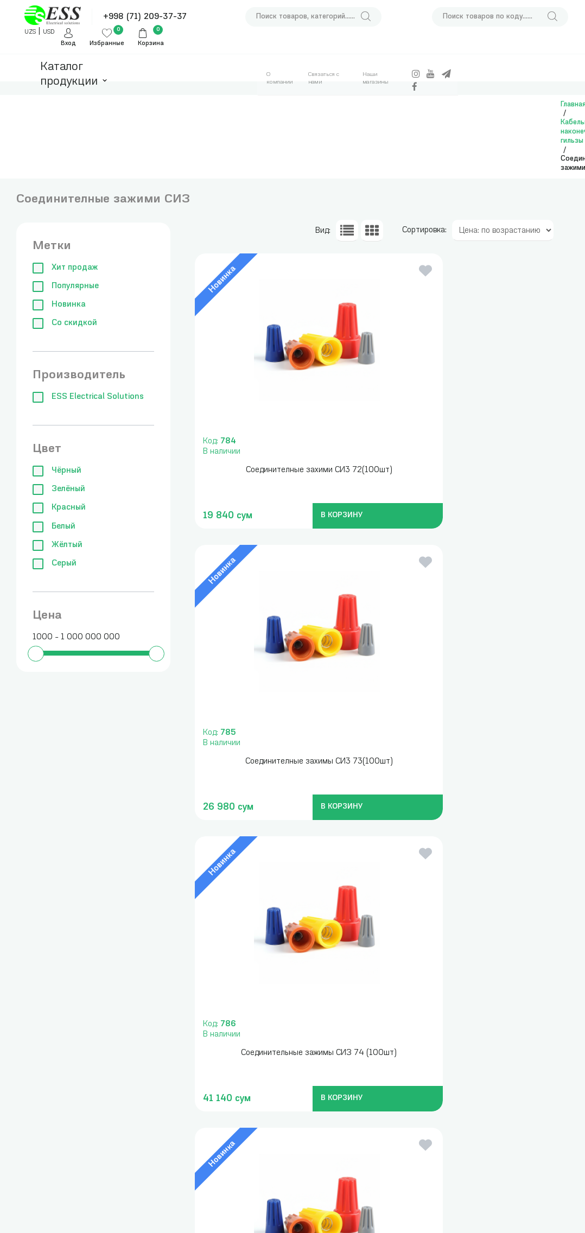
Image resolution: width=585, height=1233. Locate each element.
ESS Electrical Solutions (88, 397)
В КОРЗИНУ (302, 515)
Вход (68, 44)
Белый (54, 527)
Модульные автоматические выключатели (143, 987)
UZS (30, 32)
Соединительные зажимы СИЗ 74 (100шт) (282, 762)
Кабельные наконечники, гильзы (214, 1107)
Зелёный (59, 489)
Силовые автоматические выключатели (143, 1023)
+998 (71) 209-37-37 (145, 17)
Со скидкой (65, 323)
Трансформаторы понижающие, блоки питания (220, 1044)
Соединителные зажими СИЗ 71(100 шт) (473, 762)
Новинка (59, 305)
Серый (55, 563)
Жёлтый (57, 545)
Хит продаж (65, 268)
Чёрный (57, 471)
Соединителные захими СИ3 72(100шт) (282, 470)
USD (48, 32)
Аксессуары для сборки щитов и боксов (219, 1143)
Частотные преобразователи (143, 1060)
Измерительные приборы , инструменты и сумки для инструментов (220, 997)
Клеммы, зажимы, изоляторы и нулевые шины (148, 1196)
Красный (59, 508)
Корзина (151, 44)
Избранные (107, 44)
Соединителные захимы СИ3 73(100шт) (473, 470)
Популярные (66, 286)
